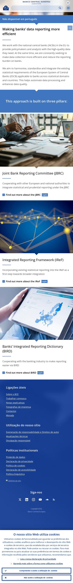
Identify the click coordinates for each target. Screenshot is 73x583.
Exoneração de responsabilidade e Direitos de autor (32, 432)
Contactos (11, 411)
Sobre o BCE (12, 394)
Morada (10, 415)
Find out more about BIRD (21, 372)
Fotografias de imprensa (18, 406)
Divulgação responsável (18, 440)
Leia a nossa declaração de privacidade (38, 559)
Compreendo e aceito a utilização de (38, 570)
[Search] (35, 8)
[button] (68, 3)
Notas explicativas (15, 402)
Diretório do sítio (14, 480)
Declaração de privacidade (19, 461)
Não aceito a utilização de (38, 577)
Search (60, 8)
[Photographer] (71, 164)
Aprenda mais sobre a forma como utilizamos (38, 563)
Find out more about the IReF (23, 281)
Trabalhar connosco (16, 398)
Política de (15, 465)
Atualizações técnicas (17, 436)
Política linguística (15, 474)
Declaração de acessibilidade (21, 469)
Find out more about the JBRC (23, 194)
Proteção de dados (15, 457)
